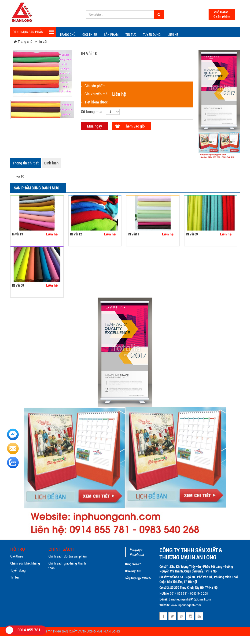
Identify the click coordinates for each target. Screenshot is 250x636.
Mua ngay (94, 126)
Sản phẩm (111, 34)
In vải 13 (17, 234)
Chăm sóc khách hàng (25, 563)
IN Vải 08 (18, 285)
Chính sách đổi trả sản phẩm (67, 556)
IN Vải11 (133, 234)
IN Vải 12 (76, 234)
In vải (43, 41)
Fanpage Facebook (137, 552)
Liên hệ (173, 34)
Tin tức (15, 577)
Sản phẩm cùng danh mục (36, 188)
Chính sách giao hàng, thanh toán (67, 565)
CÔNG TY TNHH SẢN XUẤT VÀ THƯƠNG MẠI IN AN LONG (79, 631)
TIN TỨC (130, 34)
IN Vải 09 (192, 234)
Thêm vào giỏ (134, 126)
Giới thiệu (89, 34)
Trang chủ (67, 34)
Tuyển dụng (152, 34)
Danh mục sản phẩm (33, 32)
